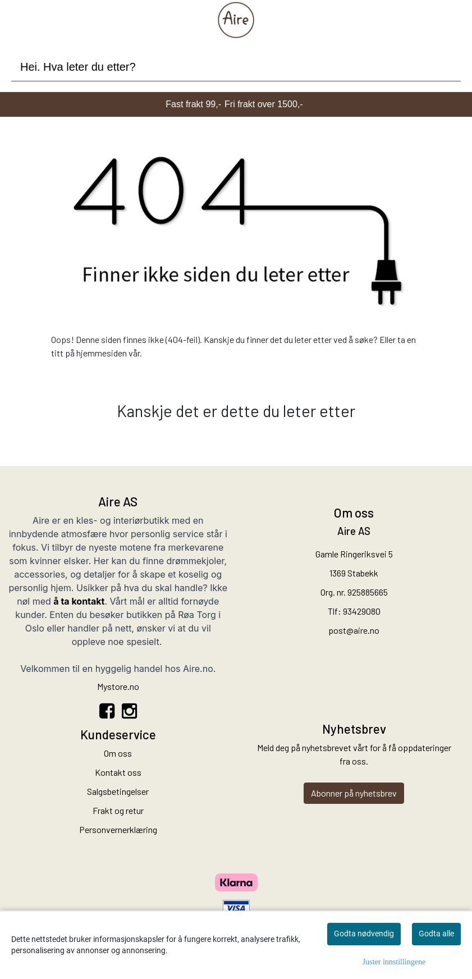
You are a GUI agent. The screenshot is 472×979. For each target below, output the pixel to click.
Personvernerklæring (118, 829)
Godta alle (436, 933)
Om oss (118, 753)
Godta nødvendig (364, 933)
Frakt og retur (118, 810)
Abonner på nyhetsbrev (354, 793)
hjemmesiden (101, 352)
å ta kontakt (78, 601)
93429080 (362, 611)
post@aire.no (353, 630)
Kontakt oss (118, 772)
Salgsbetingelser (118, 791)
